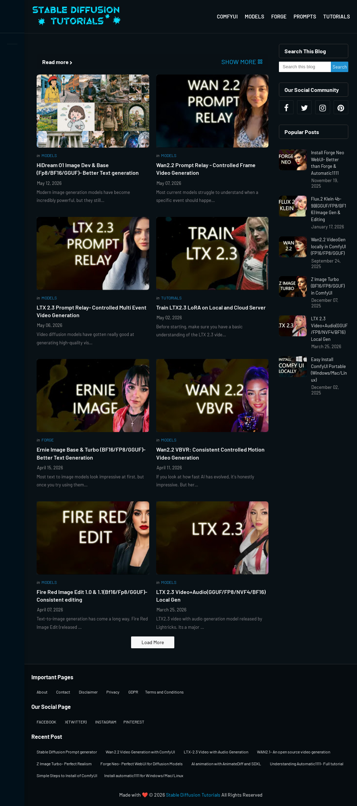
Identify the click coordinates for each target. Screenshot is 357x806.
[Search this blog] (305, 67)
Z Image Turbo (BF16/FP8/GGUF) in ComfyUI (327, 286)
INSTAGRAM (105, 721)
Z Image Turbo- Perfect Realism (64, 763)
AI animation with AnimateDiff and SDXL (226, 763)
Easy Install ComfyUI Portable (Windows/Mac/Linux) (329, 370)
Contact (63, 691)
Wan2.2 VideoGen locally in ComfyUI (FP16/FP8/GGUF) (328, 246)
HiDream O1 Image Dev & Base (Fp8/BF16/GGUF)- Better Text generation (88, 169)
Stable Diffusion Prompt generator (67, 751)
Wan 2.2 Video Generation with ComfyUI (140, 751)
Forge (279, 16)
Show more (238, 61)
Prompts (305, 16)
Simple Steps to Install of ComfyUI (67, 775)
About (42, 691)
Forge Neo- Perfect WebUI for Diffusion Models (141, 763)
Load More (153, 642)
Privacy (113, 691)
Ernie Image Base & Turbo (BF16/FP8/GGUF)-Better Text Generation (91, 453)
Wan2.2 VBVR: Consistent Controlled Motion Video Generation (210, 453)
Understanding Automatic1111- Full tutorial (306, 763)
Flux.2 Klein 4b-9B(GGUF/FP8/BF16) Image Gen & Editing (328, 209)
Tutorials (336, 16)
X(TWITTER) (75, 721)
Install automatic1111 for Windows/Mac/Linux (143, 775)
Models (254, 16)
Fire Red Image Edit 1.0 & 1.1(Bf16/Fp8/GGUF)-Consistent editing (92, 595)
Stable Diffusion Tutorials (193, 795)
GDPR (133, 691)
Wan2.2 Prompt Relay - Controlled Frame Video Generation (206, 169)
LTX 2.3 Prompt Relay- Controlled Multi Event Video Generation (91, 311)
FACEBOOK (46, 721)
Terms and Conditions (164, 691)
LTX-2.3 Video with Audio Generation (216, 751)
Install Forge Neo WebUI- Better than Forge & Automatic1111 (327, 163)
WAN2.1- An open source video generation (293, 751)
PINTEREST (133, 721)
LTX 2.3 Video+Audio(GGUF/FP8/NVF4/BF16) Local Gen (211, 595)
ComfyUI (227, 16)
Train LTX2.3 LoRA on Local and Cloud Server (211, 307)
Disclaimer (88, 691)
